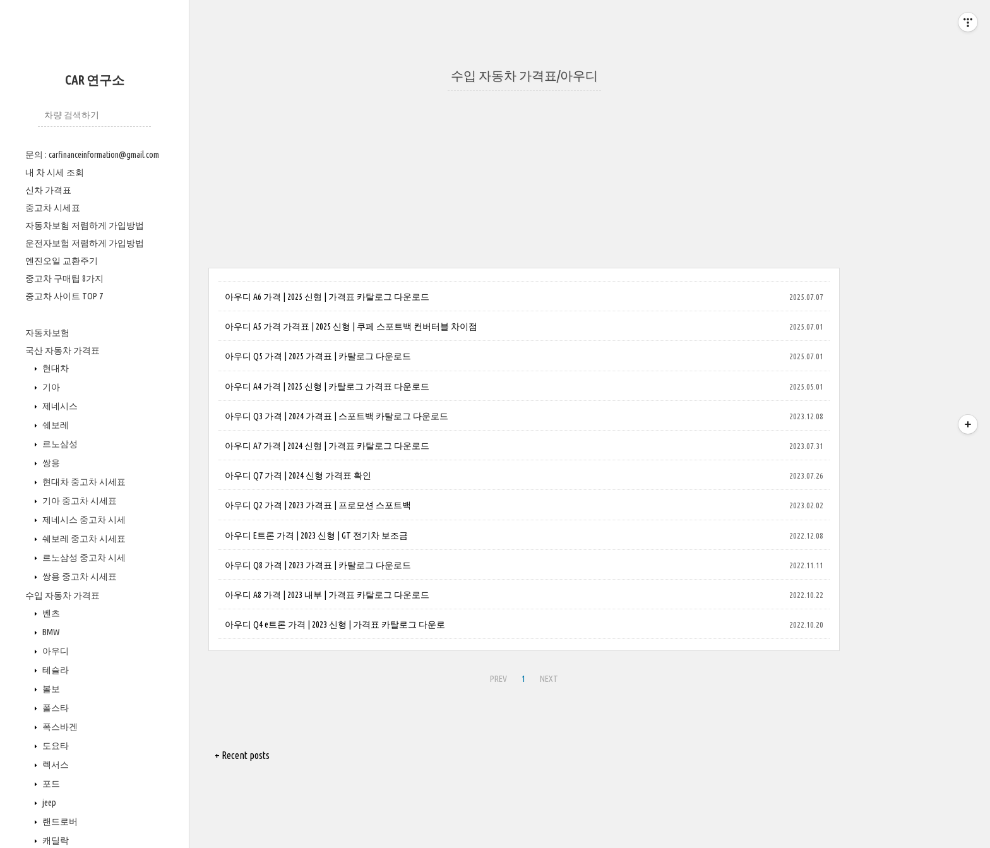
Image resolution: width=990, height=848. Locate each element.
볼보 (50, 689)
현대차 (54, 368)
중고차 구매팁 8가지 (64, 278)
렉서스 (54, 765)
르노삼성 (59, 444)
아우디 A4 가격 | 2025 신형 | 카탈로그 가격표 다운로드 (327, 386)
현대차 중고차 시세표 (83, 482)
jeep (48, 802)
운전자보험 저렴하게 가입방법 (84, 243)
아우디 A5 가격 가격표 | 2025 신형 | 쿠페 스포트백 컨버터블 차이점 (351, 326)
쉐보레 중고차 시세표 (83, 539)
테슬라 (54, 670)
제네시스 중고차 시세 (83, 520)
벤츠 (50, 613)
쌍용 (50, 463)
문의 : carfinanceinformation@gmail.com (92, 155)
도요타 (54, 746)
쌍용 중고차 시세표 (78, 576)
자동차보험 (47, 333)
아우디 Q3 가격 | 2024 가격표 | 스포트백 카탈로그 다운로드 (336, 416)
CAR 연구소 (94, 80)
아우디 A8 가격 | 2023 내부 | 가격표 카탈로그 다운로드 (327, 595)
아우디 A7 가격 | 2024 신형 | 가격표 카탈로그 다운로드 (327, 446)
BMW (50, 632)
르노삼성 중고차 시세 (83, 557)
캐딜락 (54, 840)
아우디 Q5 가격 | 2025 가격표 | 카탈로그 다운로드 (318, 356)
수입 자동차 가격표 (62, 595)
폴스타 (54, 708)
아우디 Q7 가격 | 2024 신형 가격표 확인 (298, 475)
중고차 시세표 (52, 208)
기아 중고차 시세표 (78, 501)
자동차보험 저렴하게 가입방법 (84, 225)
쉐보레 (54, 425)
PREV (498, 679)
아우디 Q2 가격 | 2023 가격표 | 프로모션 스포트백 (318, 505)
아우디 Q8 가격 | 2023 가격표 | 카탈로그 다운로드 (318, 565)
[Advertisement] (524, 179)
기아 (50, 387)
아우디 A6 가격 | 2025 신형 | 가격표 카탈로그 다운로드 (327, 297)
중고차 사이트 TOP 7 (64, 296)
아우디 (54, 651)
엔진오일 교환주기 (61, 261)
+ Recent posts (242, 755)
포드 (50, 784)
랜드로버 (59, 821)
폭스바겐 (59, 727)
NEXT (549, 679)
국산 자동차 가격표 (62, 350)
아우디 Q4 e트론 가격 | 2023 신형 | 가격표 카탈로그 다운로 (335, 624)
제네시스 (59, 406)
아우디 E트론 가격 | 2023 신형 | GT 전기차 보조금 (316, 535)
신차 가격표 (48, 190)
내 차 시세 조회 (54, 172)
